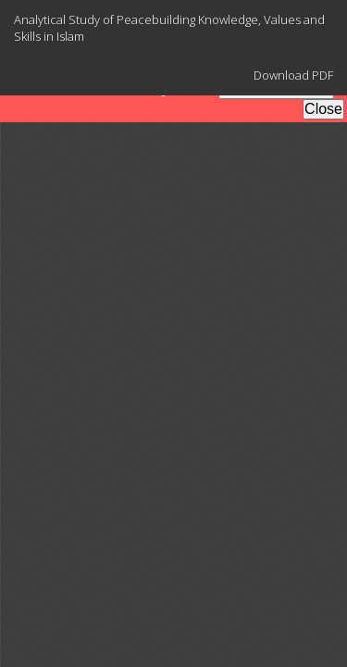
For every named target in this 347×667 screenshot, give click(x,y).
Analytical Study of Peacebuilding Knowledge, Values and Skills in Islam (169, 27)
